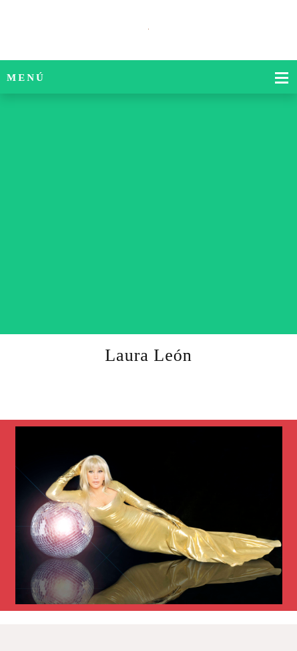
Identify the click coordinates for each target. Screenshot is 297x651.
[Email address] (280, 314)
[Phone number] (260, 314)
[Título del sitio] (149, 30)
